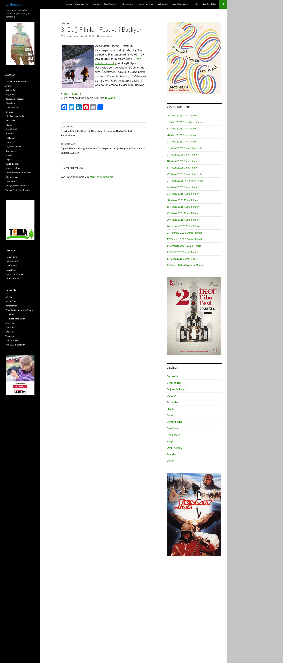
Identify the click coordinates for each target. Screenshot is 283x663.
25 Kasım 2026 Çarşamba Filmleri (185, 265)
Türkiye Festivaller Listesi (17, 185)
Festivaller (172, 402)
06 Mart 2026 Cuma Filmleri (182, 115)
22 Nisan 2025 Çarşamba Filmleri (185, 174)
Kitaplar (171, 441)
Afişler (8, 85)
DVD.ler (171, 395)
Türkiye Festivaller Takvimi (17, 190)
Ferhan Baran (11, 256)
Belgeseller (173, 376)
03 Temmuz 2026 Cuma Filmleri (184, 232)
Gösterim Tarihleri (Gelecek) (105, 4)
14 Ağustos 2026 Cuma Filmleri (184, 245)
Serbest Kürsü (12, 278)
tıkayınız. (110, 97)
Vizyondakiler (128, 4)
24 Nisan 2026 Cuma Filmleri (183, 187)
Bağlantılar (10, 90)
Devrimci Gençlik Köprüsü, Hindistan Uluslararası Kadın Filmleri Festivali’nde (103, 131)
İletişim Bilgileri (209, 4)
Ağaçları (9, 297)
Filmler (195, 4)
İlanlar (8, 142)
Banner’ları (10, 301)
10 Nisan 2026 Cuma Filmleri (183, 161)
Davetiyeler (10, 103)
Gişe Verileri (173, 428)
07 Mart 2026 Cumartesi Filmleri (185, 121)
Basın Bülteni (72, 93)
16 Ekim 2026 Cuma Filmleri (182, 258)
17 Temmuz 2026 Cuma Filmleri (184, 239)
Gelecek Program (145, 4)
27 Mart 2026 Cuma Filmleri (182, 141)
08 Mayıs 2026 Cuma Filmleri (183, 200)
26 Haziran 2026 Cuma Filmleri (184, 226)
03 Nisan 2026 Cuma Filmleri (183, 154)
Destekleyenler (12, 107)
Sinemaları (10, 327)
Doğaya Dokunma (177, 389)
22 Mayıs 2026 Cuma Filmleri (183, 213)
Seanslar (171, 454)
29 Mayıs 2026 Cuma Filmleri (183, 219)
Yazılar (170, 460)
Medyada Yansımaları (15, 318)
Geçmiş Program (180, 4)
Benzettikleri (174, 382)
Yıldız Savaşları (12, 340)
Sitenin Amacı (11, 177)
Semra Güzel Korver (14, 274)
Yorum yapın (106, 36)
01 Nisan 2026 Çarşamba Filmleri (185, 148)
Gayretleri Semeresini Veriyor (19, 310)
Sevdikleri (10, 323)
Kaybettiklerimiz (13, 146)
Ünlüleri (9, 331)
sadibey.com (14, 4)
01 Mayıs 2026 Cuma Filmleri (183, 193)
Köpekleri (9, 314)
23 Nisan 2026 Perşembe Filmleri (185, 180)
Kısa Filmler (173, 434)
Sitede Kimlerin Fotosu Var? (18, 172)
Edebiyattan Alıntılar (15, 116)
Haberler (65, 23)
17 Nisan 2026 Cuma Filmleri (183, 167)
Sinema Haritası (12, 168)
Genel (170, 415)
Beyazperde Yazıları (14, 98)
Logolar (8, 159)
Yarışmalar (10, 181)
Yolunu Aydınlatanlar (15, 344)
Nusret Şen (10, 269)
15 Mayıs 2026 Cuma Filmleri (183, 206)
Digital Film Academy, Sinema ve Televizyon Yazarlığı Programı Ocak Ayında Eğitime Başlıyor (103, 148)
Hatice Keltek (11, 261)
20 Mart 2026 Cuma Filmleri (182, 135)
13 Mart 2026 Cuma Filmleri (182, 128)
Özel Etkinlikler (175, 447)
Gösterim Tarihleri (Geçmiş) (76, 4)
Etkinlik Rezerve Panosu (16, 81)
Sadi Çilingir (89, 36)
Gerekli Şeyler (174, 421)
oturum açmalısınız (101, 176)
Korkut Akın (11, 265)
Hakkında (9, 138)
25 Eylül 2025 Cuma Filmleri (182, 252)
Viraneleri (10, 336)
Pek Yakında (163, 4)
